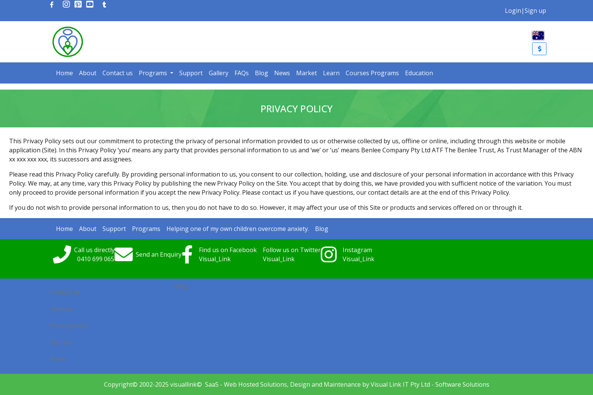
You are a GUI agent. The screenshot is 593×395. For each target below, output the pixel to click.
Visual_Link (215, 259)
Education (419, 73)
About (87, 73)
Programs (154, 73)
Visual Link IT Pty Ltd (400, 384)
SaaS (212, 384)
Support (191, 73)
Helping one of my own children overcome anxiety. (237, 229)
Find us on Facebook (228, 250)
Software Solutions (462, 384)
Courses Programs (372, 73)
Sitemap (61, 309)
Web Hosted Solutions (255, 384)
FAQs (241, 73)
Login (513, 10)
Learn (331, 73)
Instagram (357, 250)
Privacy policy (69, 325)
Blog (261, 73)
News (282, 73)
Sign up (535, 10)
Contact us (117, 73)
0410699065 (95, 259)
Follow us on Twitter (292, 250)
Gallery (218, 73)
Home (64, 73)
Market (306, 73)
